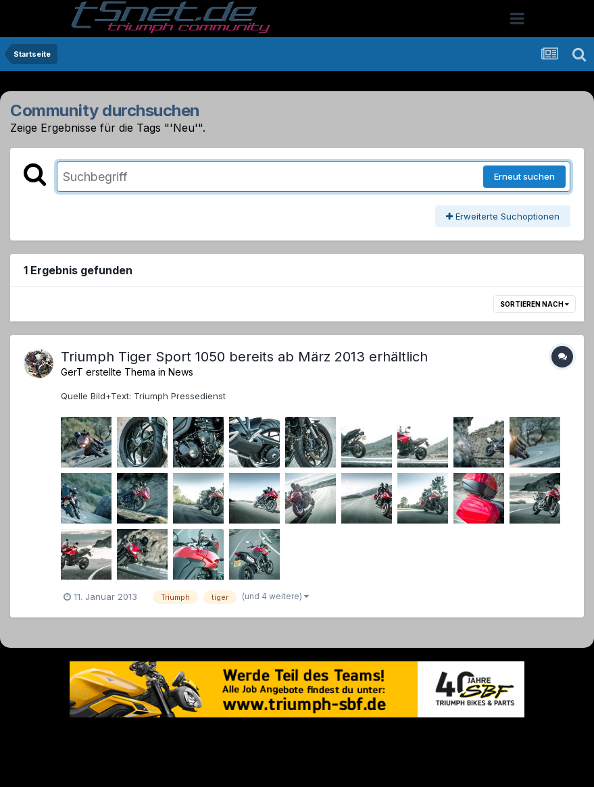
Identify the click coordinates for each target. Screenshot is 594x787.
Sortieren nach (534, 304)
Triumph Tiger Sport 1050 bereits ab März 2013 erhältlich (244, 357)
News (180, 372)
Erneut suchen (524, 176)
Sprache (168, 738)
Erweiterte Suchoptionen (503, 216)
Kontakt (383, 738)
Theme (223, 738)
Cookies (431, 738)
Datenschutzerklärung (305, 738)
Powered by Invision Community (297, 767)
